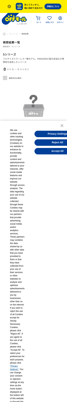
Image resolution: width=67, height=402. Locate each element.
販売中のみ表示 (12, 78)
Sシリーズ (13, 33)
